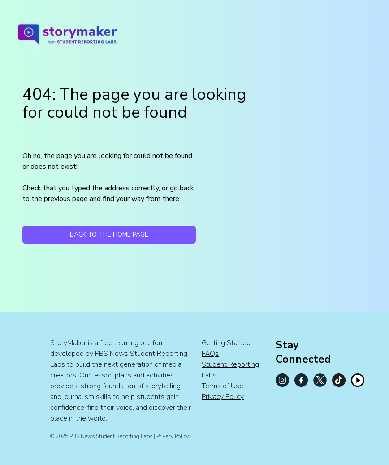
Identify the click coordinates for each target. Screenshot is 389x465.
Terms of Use (222, 386)
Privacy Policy (223, 397)
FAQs (210, 354)
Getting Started (226, 343)
